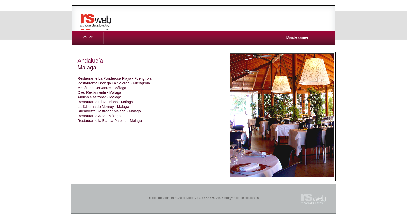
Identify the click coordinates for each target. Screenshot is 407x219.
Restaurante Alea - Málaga (99, 116)
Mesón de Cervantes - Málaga (102, 88)
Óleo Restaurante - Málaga (99, 92)
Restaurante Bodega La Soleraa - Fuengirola (114, 83)
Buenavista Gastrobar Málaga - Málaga (109, 111)
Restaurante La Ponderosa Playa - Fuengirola (115, 78)
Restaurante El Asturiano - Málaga (105, 102)
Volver (88, 37)
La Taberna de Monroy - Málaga (103, 106)
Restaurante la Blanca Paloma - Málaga (110, 120)
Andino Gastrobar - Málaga (99, 97)
